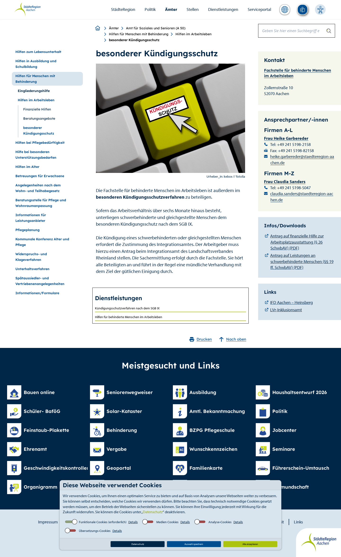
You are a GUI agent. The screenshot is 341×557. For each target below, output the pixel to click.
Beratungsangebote (39, 118)
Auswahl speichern (193, 544)
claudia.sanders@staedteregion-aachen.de (301, 196)
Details (133, 522)
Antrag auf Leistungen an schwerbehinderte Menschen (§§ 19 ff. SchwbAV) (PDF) (301, 261)
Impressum (48, 522)
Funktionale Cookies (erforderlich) (102, 522)
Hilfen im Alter (27, 167)
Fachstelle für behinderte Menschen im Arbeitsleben (297, 73)
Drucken (200, 339)
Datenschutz (153, 511)
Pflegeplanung (27, 230)
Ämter (171, 9)
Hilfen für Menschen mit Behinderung (138, 34)
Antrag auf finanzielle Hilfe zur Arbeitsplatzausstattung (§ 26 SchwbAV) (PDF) (297, 242)
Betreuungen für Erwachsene (39, 176)
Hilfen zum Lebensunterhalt (38, 52)
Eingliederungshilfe (34, 91)
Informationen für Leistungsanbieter (30, 218)
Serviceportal (259, 9)
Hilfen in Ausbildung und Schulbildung (35, 64)
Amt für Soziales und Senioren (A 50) (155, 28)
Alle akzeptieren (250, 544)
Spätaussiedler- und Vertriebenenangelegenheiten (39, 281)
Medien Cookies (167, 522)
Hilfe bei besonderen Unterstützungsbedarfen (35, 155)
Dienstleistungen (223, 9)
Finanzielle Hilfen (37, 109)
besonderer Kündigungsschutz (38, 131)
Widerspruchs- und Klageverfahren (31, 257)
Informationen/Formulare (37, 293)
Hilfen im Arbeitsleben (193, 34)
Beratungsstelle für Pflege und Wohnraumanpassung (40, 203)
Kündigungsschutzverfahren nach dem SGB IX (127, 308)
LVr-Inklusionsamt (286, 309)
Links (298, 522)
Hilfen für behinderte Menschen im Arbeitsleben (128, 317)
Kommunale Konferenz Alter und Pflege (42, 242)
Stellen (193, 9)
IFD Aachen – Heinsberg (291, 302)
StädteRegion (123, 9)
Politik (150, 9)
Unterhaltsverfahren (32, 269)
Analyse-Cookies (220, 522)
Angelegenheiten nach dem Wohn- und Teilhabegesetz (38, 188)
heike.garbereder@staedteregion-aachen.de (302, 159)
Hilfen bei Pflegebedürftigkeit (40, 142)
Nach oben (232, 339)
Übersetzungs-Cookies (95, 531)
